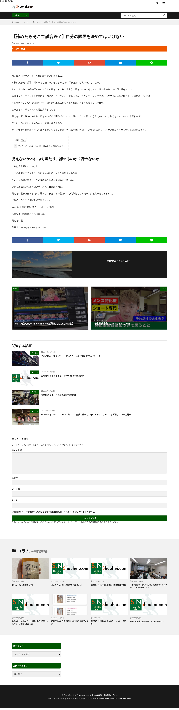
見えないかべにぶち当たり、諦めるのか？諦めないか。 (40, 146)
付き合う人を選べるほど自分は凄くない (69, 585)
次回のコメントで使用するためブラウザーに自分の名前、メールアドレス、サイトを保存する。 (55, 512)
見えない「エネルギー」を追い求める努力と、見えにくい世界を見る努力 (30, 623)
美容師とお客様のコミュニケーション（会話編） (108, 623)
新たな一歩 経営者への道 (24, 585)
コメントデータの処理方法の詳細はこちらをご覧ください (92, 522)
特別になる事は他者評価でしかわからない (148, 623)
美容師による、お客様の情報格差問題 (62, 394)
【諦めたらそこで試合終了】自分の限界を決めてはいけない (54, 22)
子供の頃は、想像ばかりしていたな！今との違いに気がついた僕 (76, 355)
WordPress (127, 700)
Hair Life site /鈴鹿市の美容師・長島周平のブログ (97, 697)
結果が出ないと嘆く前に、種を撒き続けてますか (69, 623)
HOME (16, 22)
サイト (15, 500)
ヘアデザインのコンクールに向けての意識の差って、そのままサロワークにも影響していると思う (95, 414)
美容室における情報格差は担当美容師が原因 (109, 586)
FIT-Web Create (101, 700)
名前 (15, 478)
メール (16, 489)
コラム (25, 22)
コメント (17, 450)
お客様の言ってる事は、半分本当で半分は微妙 (67, 375)
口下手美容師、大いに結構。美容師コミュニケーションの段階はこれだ (148, 586)
